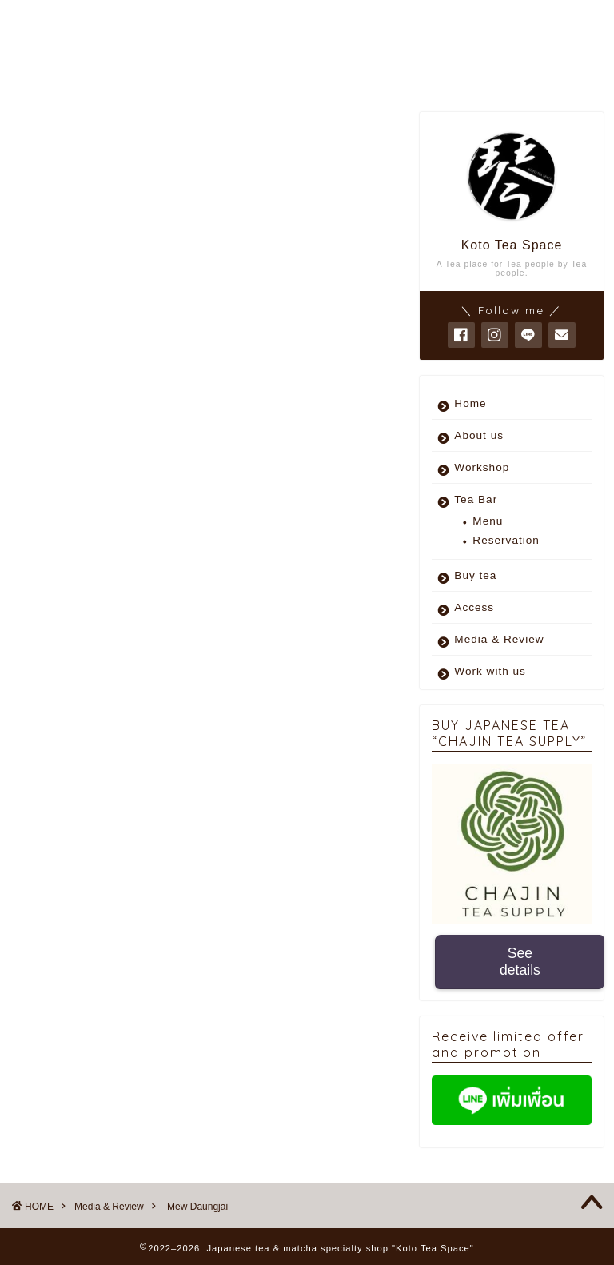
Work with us (490, 671)
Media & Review (64, 136)
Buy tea (475, 575)
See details (520, 961)
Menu (487, 521)
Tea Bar (475, 499)
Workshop (481, 467)
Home (470, 403)
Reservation (506, 540)
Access (474, 607)
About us (479, 435)
